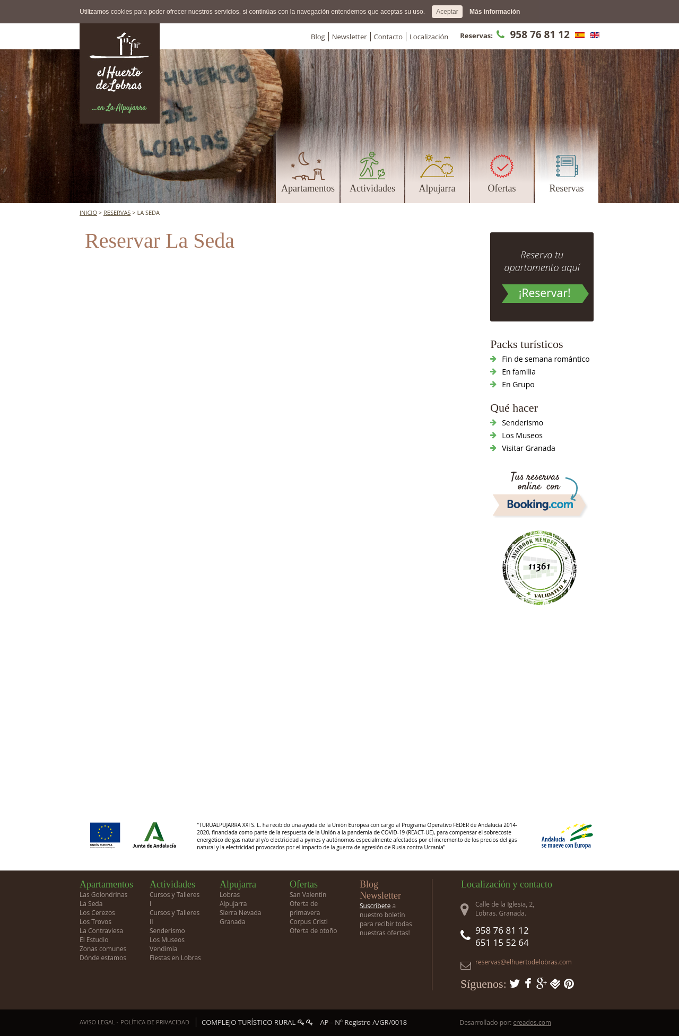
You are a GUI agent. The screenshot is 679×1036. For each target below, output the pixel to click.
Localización (429, 36)
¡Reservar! (545, 292)
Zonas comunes (103, 948)
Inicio (88, 212)
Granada (232, 921)
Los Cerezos (97, 912)
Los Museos (522, 435)
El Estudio (94, 939)
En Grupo (518, 384)
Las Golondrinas (103, 894)
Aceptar (447, 11)
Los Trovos (95, 921)
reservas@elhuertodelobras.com (523, 962)
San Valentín (308, 894)
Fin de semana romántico (545, 359)
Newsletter (349, 36)
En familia (519, 372)
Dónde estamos (103, 957)
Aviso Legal (97, 1022)
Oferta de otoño (313, 930)
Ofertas (502, 188)
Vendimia (163, 948)
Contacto (388, 36)
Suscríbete (375, 905)
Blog (318, 36)
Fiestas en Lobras (175, 957)
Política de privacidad (154, 1022)
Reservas (567, 188)
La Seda (91, 903)
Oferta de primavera (305, 908)
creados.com (532, 1022)
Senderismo (522, 422)
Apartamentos (308, 188)
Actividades (372, 188)
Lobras (230, 894)
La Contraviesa (101, 930)
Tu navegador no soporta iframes (257, 367)
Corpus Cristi (309, 921)
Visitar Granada (528, 448)
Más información (494, 11)
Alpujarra (437, 188)
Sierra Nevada (240, 912)
